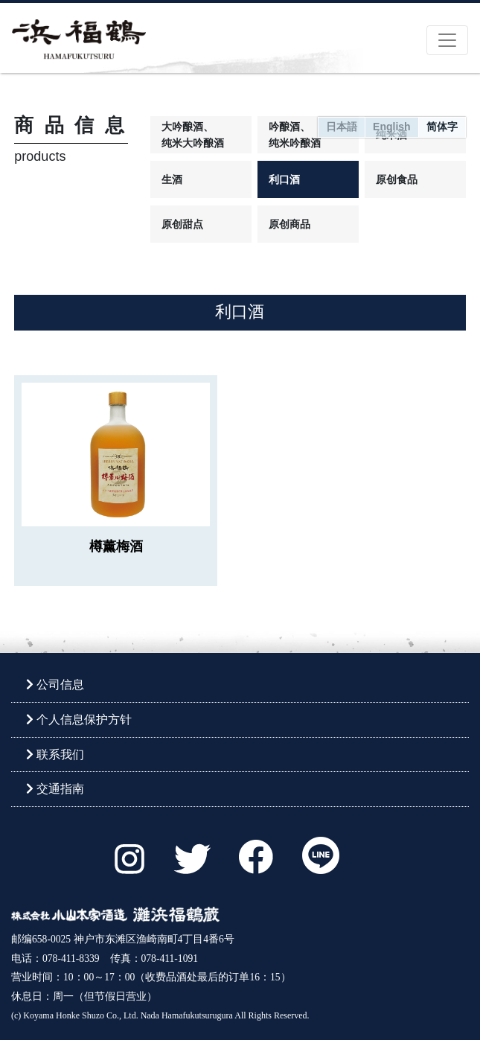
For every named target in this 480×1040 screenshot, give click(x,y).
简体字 (442, 127)
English (392, 127)
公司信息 (55, 684)
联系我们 (55, 754)
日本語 (341, 127)
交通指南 (55, 788)
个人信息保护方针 (79, 719)
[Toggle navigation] (447, 40)
